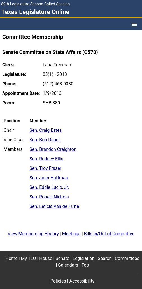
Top (85, 265)
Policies (58, 281)
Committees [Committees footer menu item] (127, 258)
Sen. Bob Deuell (44, 139)
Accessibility (82, 281)
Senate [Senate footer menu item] (62, 258)
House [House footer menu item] (45, 258)
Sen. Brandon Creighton (52, 149)
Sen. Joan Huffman (48, 177)
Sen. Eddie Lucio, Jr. (49, 187)
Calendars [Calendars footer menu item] (68, 265)
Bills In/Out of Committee (109, 233)
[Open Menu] (134, 24)
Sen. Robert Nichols (49, 196)
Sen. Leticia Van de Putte (54, 206)
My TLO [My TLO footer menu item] (28, 258)
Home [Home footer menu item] (12, 258)
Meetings (71, 233)
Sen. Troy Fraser (45, 168)
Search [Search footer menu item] (104, 258)
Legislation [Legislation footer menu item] (83, 258)
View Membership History (33, 233)
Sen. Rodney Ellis (46, 158)
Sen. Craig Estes (45, 130)
